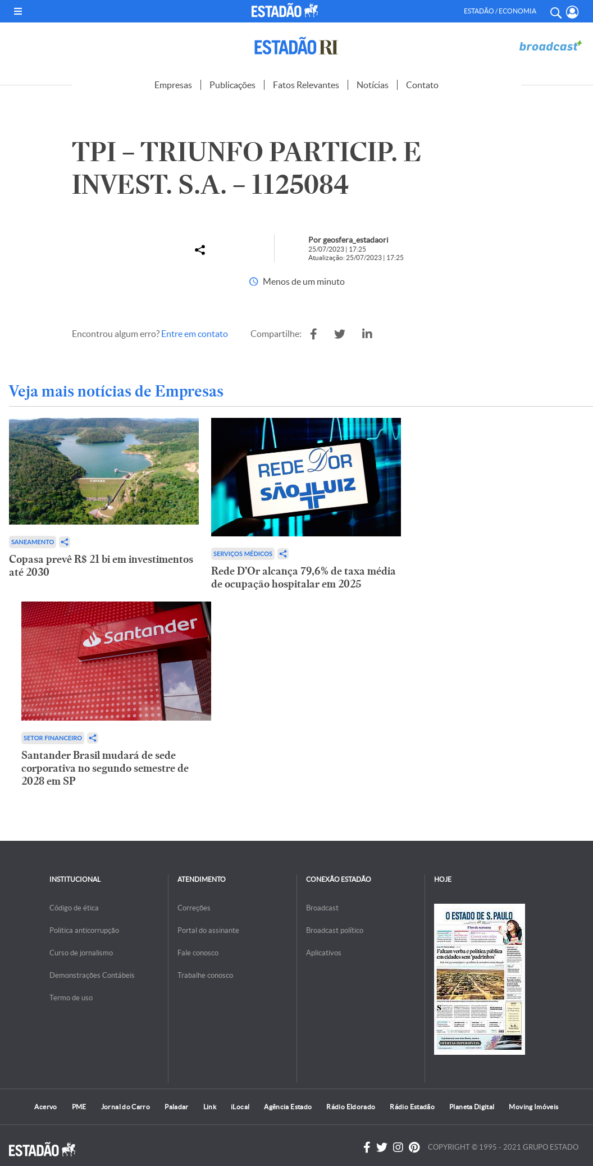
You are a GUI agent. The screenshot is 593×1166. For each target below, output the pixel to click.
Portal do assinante (208, 930)
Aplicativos (323, 953)
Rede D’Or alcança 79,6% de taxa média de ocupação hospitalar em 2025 (303, 577)
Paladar (177, 1106)
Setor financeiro (53, 737)
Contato (422, 85)
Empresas (173, 85)
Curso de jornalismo (81, 953)
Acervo (45, 1106)
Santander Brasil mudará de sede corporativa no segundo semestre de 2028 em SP (105, 768)
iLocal (240, 1106)
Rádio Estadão (412, 1106)
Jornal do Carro (125, 1106)
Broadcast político (334, 930)
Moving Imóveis (533, 1106)
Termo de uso (71, 998)
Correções (194, 908)
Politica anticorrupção (84, 930)
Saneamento (32, 541)
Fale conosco (197, 953)
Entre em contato (194, 334)
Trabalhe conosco (205, 975)
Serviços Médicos (242, 553)
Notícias (373, 85)
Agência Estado (288, 1106)
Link (209, 1106)
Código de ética (74, 908)
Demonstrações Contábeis (92, 975)
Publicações (232, 85)
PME (79, 1106)
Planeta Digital (471, 1106)
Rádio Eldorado (350, 1106)
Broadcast (322, 908)
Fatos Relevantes (306, 85)
